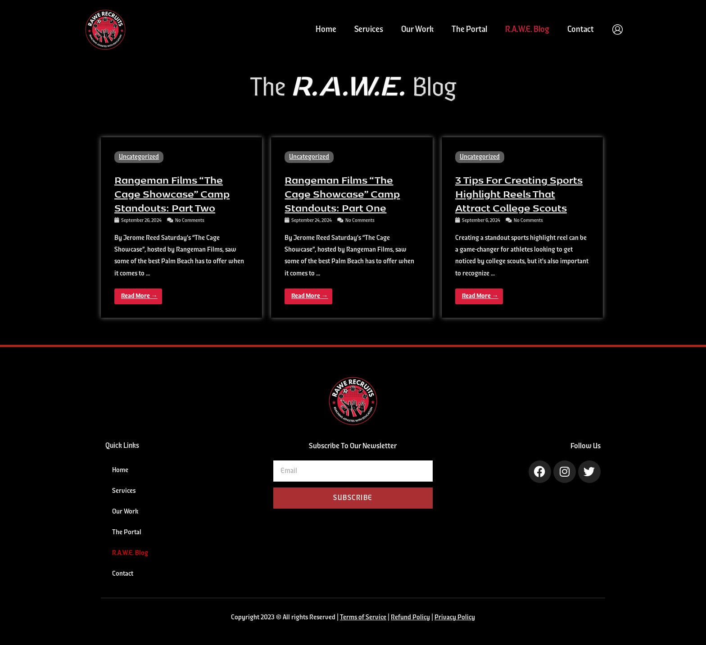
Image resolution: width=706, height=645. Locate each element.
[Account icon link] (617, 29)
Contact (580, 29)
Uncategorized (139, 157)
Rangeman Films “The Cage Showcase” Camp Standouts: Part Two (172, 193)
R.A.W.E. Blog (527, 29)
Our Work (417, 29)
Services (368, 29)
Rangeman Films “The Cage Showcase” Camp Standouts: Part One (342, 193)
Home (326, 29)
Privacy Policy (454, 617)
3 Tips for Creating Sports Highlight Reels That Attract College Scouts (519, 193)
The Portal (469, 29)
